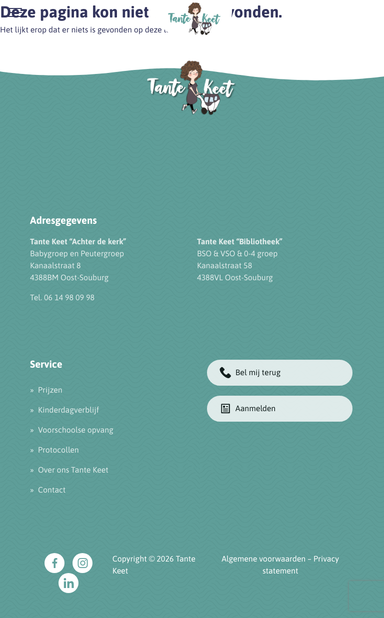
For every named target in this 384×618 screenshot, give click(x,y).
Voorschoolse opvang (76, 430)
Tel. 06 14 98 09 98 (62, 297)
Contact (52, 490)
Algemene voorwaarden (264, 559)
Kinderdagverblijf (68, 410)
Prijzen (50, 390)
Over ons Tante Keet (73, 470)
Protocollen (58, 450)
